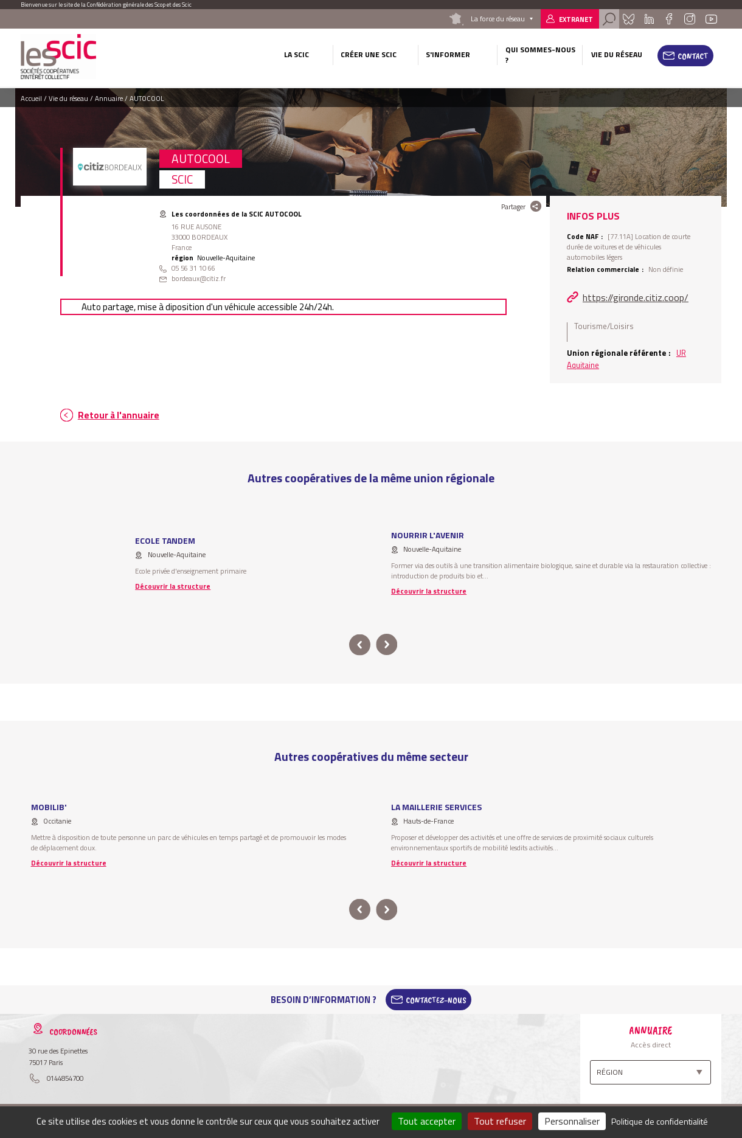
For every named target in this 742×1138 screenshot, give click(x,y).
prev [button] (359, 645)
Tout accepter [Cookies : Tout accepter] (427, 1121)
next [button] (386, 645)
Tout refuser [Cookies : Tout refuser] (500, 1121)
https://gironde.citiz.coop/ (635, 297)
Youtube (711, 19)
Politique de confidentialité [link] (659, 1121)
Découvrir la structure (172, 586)
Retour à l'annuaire (118, 415)
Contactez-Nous (436, 999)
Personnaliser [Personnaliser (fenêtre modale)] (572, 1121)
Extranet (576, 19)
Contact (693, 55)
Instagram (689, 19)
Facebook (669, 19)
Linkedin (649, 19)
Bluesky (629, 19)
